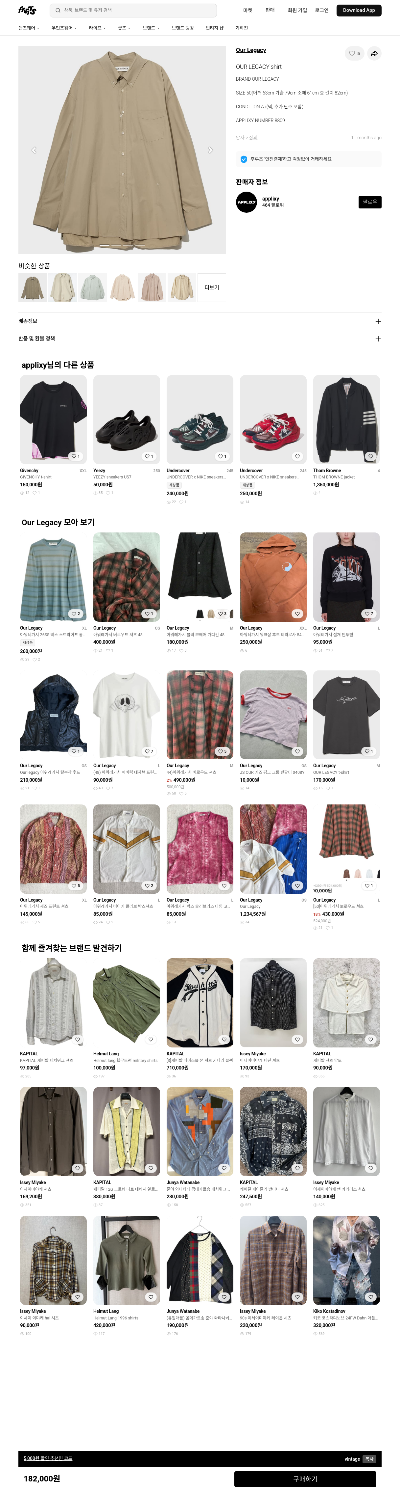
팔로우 (370, 202)
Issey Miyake (253, 1053)
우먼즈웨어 (64, 28)
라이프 (97, 28)
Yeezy (99, 470)
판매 (270, 10)
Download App (359, 10)
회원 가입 (297, 11)
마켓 (247, 11)
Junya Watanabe (183, 1182)
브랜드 (151, 28)
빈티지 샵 (215, 28)
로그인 (322, 11)
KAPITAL (29, 1053)
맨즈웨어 (29, 28)
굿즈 (124, 28)
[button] (34, 150)
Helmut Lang (106, 1053)
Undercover (178, 470)
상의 (253, 137)
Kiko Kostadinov (329, 1311)
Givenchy (29, 470)
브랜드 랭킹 (183, 28)
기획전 (241, 28)
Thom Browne (327, 470)
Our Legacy (251, 49)
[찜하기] (355, 53)
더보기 (212, 288)
